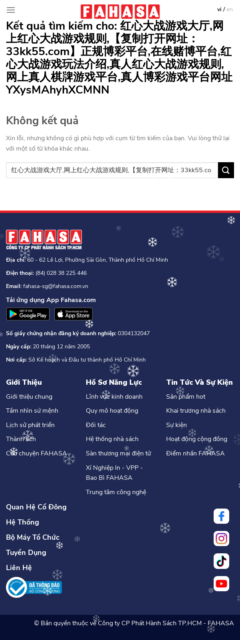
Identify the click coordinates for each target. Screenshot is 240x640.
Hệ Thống (22, 522)
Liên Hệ (19, 567)
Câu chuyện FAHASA (36, 453)
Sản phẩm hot (185, 396)
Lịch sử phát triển (30, 425)
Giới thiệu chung (29, 396)
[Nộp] (226, 170)
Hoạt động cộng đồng (196, 439)
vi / (221, 9)
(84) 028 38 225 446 (61, 273)
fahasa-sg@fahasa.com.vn (55, 286)
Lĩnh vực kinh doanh (114, 396)
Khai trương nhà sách (196, 410)
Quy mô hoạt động (112, 410)
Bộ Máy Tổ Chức (33, 537)
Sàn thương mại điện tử (118, 453)
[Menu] (11, 10)
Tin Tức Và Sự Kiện (199, 382)
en (229, 9)
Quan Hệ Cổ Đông (36, 507)
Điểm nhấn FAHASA (195, 453)
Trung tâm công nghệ (116, 492)
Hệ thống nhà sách (112, 439)
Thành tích (21, 439)
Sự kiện (176, 425)
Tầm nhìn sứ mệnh (32, 410)
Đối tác (96, 425)
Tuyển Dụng (26, 552)
